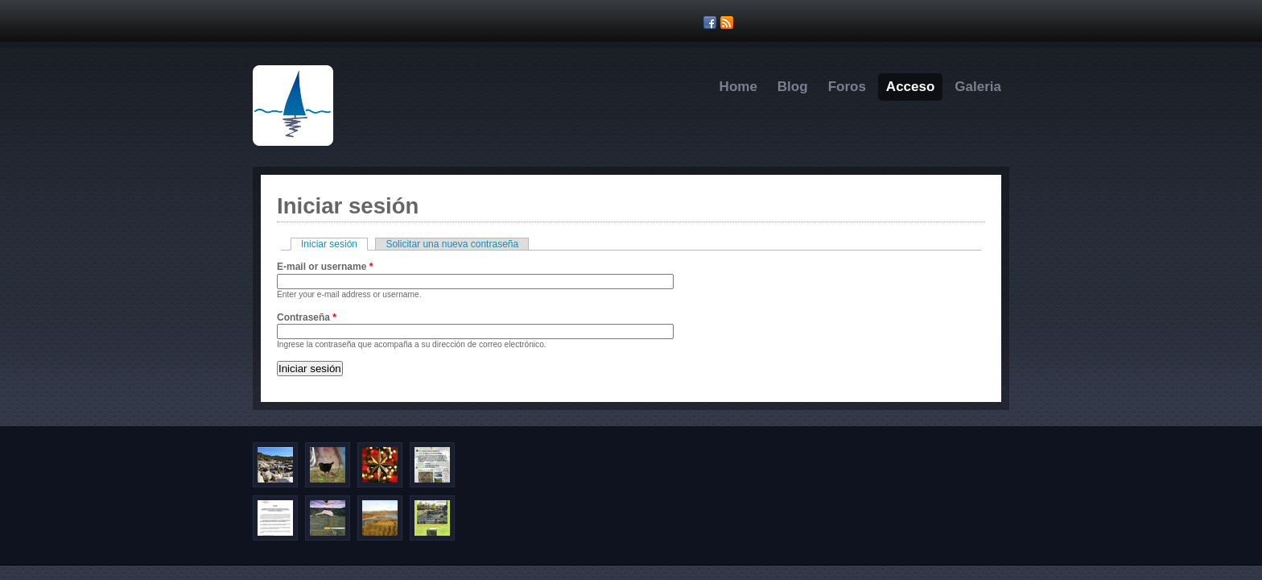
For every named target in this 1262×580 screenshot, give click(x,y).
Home (738, 86)
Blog (792, 86)
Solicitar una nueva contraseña (452, 244)
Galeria (978, 86)
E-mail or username (325, 266)
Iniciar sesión (334, 244)
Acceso (910, 86)
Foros (847, 86)
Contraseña (306, 317)
